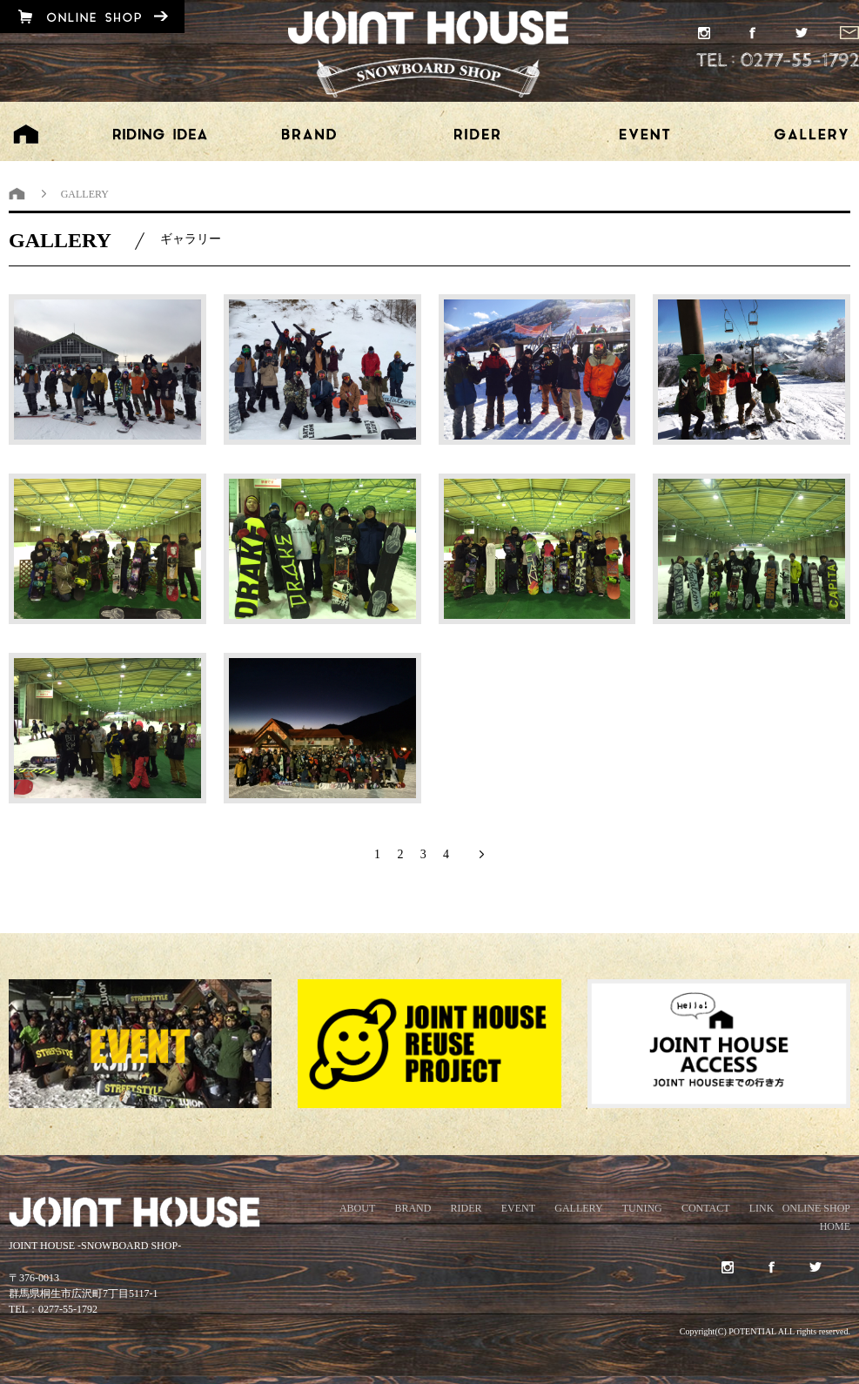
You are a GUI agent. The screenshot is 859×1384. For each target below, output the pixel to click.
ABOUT (357, 1208)
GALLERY (578, 1208)
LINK (762, 1208)
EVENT (518, 1208)
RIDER (466, 1208)
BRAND (412, 1208)
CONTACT (705, 1208)
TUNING (642, 1208)
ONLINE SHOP (816, 1208)
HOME (835, 1226)
